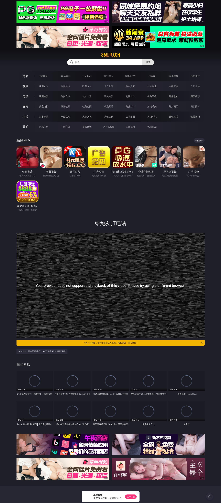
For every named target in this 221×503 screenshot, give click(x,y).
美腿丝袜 (130, 106)
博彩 (25, 76)
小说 (25, 116)
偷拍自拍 (65, 96)
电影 (25, 96)
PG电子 (44, 76)
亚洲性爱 (43, 96)
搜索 (148, 62)
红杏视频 (130, 126)
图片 (25, 106)
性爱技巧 (195, 116)
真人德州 (65, 76)
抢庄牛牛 (195, 76)
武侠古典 (108, 116)
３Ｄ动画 (108, 86)
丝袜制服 (152, 86)
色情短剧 (152, 126)
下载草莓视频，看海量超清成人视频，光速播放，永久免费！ (143, 342)
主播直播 (173, 86)
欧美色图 (87, 106)
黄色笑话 (173, 116)
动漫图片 (108, 106)
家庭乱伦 (65, 116)
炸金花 (151, 76)
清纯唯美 (152, 106)
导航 (25, 127)
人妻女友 (87, 116)
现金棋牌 (173, 76)
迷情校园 (130, 116)
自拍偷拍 (65, 86)
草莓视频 (87, 126)
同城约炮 (43, 126)
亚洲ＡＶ (43, 86)
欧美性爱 (108, 96)
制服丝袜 (130, 96)
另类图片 (195, 106)
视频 (25, 86)
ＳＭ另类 (195, 86)
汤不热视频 (108, 126)
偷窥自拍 (43, 106)
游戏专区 (108, 76)
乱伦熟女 (173, 96)
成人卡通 (87, 96)
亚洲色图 (65, 106)
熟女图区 (173, 106)
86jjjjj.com (110, 55)
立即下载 (131, 496)
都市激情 (43, 116)
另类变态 (195, 96)
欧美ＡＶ (87, 86)
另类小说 (152, 116)
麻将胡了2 (130, 76)
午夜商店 (65, 126)
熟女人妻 (130, 86)
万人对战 (87, 76)
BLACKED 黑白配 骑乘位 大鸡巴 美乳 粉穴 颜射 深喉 (42, 351)
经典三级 (152, 96)
